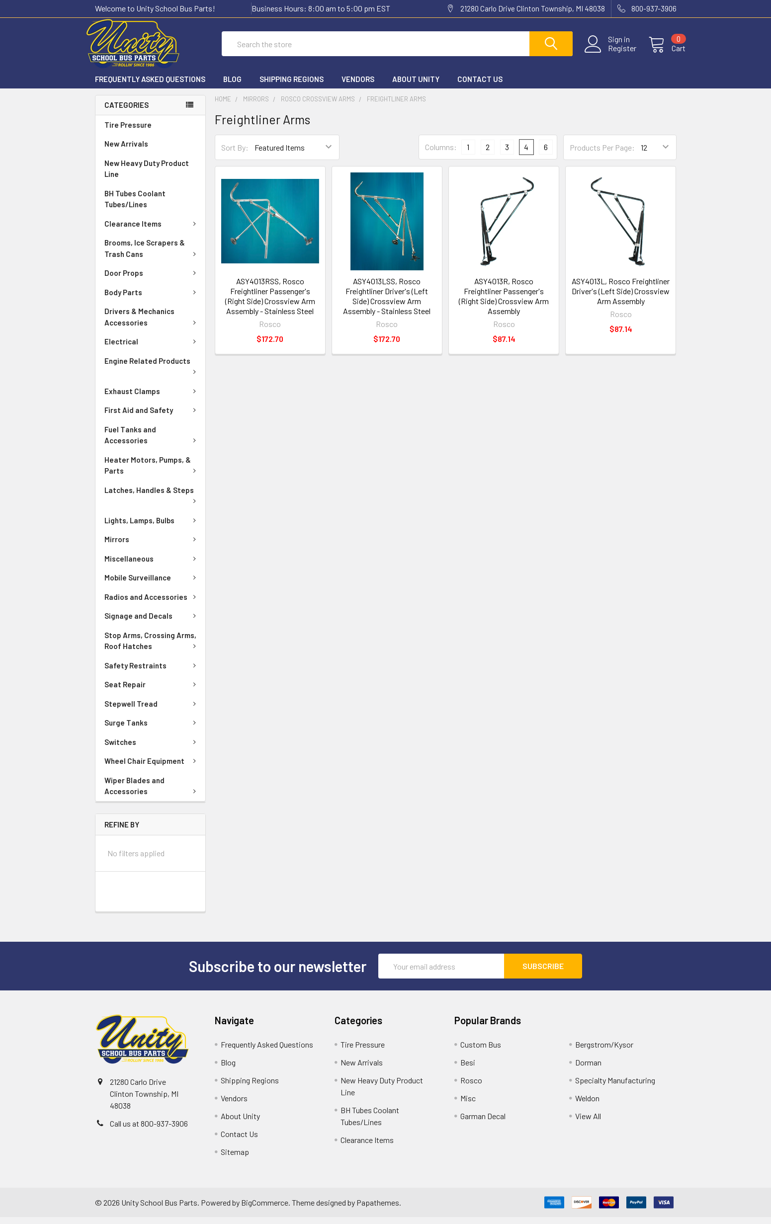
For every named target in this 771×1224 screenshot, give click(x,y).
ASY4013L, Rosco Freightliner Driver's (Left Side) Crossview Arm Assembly (621, 298)
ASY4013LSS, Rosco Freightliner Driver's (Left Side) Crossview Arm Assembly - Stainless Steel (386, 303)
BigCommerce (264, 1209)
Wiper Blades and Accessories (152, 793)
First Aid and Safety (152, 416)
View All (588, 1123)
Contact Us (480, 86)
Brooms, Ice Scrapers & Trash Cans (152, 255)
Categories (126, 111)
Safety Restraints (152, 672)
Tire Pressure (128, 131)
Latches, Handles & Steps (152, 501)
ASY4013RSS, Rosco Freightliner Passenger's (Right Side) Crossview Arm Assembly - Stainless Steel (270, 303)
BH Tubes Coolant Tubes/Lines (135, 206)
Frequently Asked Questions (150, 86)
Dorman (588, 1069)
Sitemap (235, 1158)
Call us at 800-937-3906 (149, 1130)
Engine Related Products (152, 372)
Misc (468, 1105)
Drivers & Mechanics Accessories (152, 324)
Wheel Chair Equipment (152, 767)
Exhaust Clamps (152, 398)
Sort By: (235, 154)
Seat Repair (152, 691)
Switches (152, 748)
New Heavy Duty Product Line (146, 175)
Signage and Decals (152, 622)
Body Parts (152, 299)
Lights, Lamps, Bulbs (152, 527)
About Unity (415, 86)
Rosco (471, 1087)
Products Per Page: (602, 154)
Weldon (587, 1105)
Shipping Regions (291, 86)
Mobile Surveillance (152, 584)
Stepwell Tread (152, 710)
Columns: (441, 154)
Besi (467, 1069)
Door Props (152, 279)
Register (613, 53)
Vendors (358, 86)
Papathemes (377, 1209)
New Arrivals (126, 150)
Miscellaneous (152, 565)
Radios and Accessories (152, 603)
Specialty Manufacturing (615, 1087)
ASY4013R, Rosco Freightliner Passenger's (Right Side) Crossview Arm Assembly (504, 303)
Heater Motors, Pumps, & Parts (152, 472)
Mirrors (152, 546)
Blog (232, 86)
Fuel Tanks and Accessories (152, 442)
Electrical (152, 348)
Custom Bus (480, 1051)
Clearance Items (152, 230)
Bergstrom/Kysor (604, 1051)
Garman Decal (483, 1123)
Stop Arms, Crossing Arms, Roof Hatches (152, 648)
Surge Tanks (152, 729)
